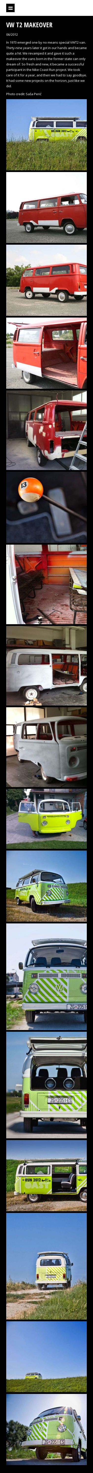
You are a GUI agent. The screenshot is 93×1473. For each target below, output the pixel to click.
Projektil (59, 8)
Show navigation (10, 8)
